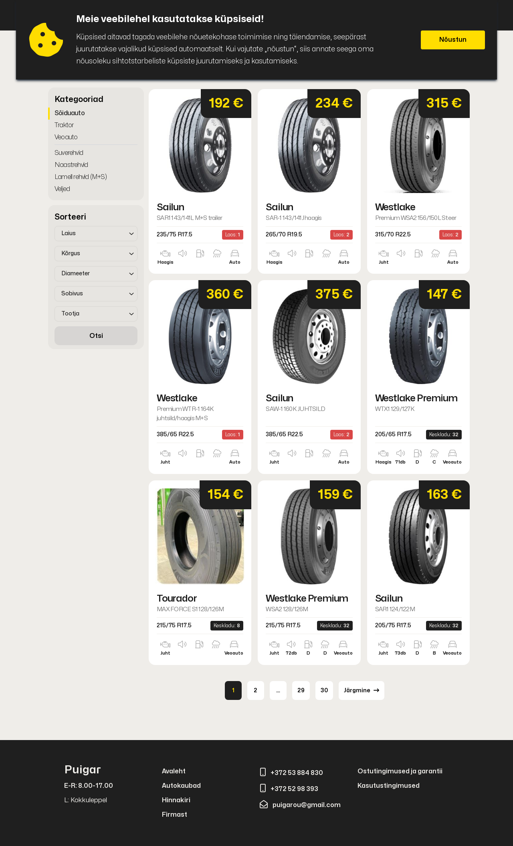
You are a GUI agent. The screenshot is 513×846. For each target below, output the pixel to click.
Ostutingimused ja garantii (399, 771)
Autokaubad (181, 786)
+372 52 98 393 (289, 789)
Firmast (174, 814)
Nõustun (453, 40)
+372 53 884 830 (291, 773)
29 (301, 690)
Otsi (96, 336)
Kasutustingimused (388, 786)
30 (324, 690)
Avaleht (174, 771)
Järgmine (361, 690)
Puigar (82, 770)
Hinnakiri (176, 800)
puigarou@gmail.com (300, 805)
